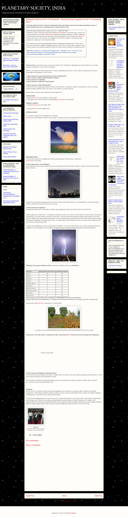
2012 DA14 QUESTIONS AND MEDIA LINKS (11, 201)
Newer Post (30, 496)
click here (61, 99)
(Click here (29, 117)
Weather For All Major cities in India (10, 148)
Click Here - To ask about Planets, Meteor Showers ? (11, 60)
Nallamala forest (49, 34)
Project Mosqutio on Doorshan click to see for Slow (10, 178)
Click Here (35, 98)
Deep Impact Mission (9, 157)
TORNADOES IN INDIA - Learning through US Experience (120, 64)
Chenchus (81, 36)
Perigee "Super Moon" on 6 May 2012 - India (116, 125)
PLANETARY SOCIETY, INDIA (34, 8)
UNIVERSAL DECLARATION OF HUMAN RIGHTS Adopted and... (11, 195)
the (68, 32)
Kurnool (59, 32)
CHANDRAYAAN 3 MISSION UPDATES (120, 219)
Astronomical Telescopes (11, 113)
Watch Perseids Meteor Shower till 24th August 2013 (115, 201)
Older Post (98, 496)
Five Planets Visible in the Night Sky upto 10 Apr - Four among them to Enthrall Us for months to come (116, 108)
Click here (35, 105)
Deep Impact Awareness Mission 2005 (10, 120)
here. (68, 335)
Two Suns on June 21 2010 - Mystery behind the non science (116, 43)
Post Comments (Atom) (68, 501)
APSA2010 (35, 427)
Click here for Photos (114, 265)
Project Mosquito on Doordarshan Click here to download (11, 171)
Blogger (74, 513)
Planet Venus (7, 116)
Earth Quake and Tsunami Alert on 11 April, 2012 (120, 159)
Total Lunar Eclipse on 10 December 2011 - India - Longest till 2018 (116, 141)
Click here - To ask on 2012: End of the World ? (11, 66)
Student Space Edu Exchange (9, 129)
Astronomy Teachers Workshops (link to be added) (9, 135)
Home (64, 496)
